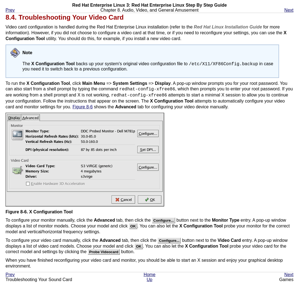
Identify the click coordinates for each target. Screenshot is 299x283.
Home (150, 275)
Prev (10, 10)
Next (288, 10)
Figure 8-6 (83, 107)
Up (149, 280)
